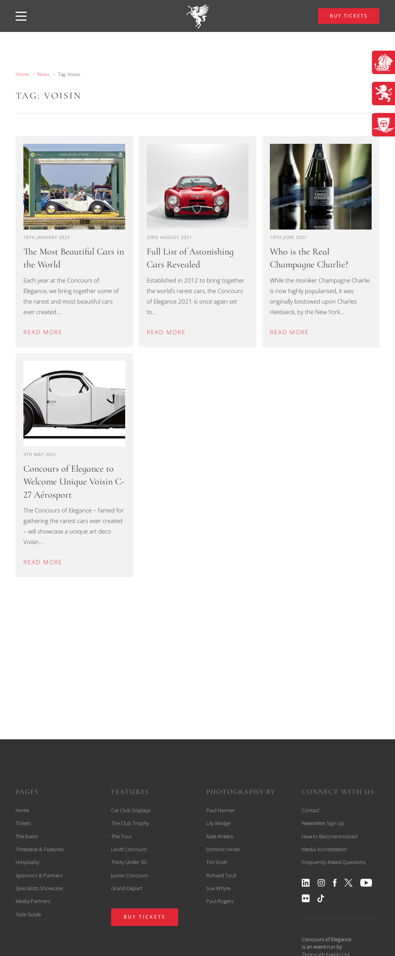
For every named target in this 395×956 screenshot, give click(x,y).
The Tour (121, 836)
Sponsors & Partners (39, 875)
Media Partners (33, 901)
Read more (42, 332)
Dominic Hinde (223, 849)
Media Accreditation (324, 849)
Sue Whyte (218, 888)
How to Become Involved (330, 836)
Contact (310, 810)
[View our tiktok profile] (320, 898)
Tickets (23, 823)
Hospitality (27, 862)
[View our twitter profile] (348, 883)
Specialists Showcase (39, 888)
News (43, 74)
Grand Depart (126, 888)
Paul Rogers (220, 901)
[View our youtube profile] (366, 883)
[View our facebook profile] (335, 883)
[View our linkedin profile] (306, 883)
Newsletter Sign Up (323, 823)
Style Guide (28, 914)
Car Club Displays (131, 810)
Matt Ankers (219, 836)
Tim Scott (216, 862)
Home (22, 74)
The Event (27, 836)
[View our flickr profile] (306, 898)
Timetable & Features (40, 849)
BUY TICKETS (349, 15)
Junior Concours (129, 875)
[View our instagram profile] (321, 883)
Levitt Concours (129, 849)
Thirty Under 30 (128, 862)
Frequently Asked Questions (334, 862)
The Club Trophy (130, 823)
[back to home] (198, 16)
